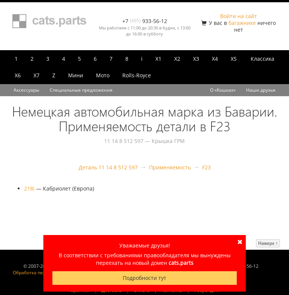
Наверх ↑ (268, 243)
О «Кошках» (223, 90)
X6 (18, 75)
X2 (177, 58)
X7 (36, 75)
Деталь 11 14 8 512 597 (108, 167)
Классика (262, 58)
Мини (75, 75)
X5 (234, 58)
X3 (196, 58)
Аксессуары (26, 90)
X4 (215, 58)
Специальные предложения (81, 90)
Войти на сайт (238, 16)
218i (29, 188)
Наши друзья (260, 90)
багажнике (242, 22)
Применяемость (170, 167)
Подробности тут (144, 277)
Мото (103, 75)
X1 (158, 58)
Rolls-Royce (136, 75)
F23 (206, 167)
